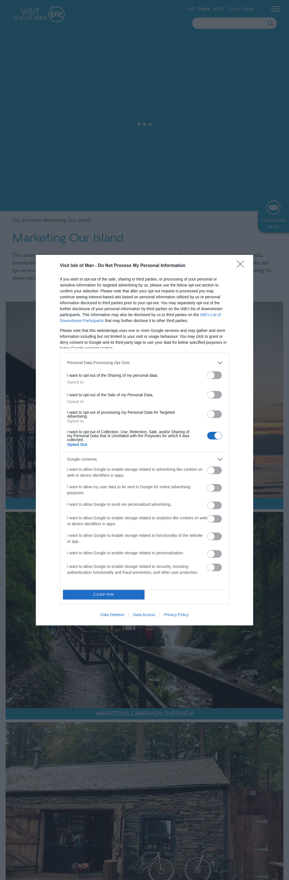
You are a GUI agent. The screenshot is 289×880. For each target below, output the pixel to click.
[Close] (242, 266)
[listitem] (144, 363)
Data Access (144, 614)
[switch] (214, 375)
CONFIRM (103, 594)
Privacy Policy (176, 614)
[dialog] (144, 440)
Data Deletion (112, 614)
